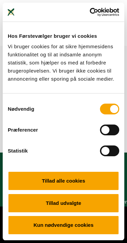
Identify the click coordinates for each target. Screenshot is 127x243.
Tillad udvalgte (63, 203)
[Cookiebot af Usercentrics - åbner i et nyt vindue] (90, 12)
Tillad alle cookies (63, 181)
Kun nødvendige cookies (63, 225)
